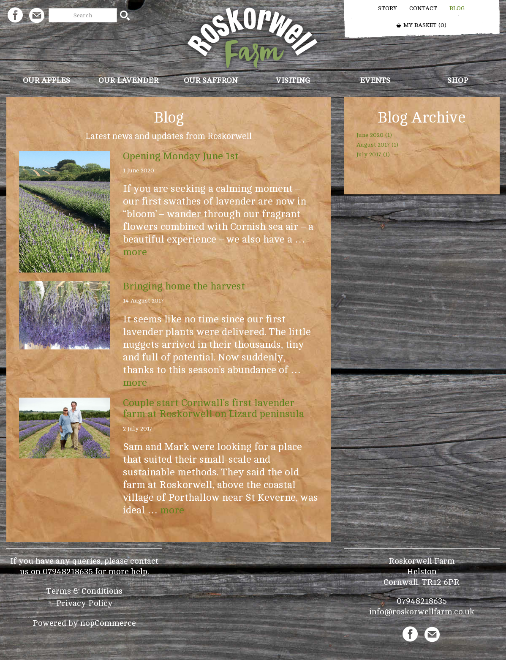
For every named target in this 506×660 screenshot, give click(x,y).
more (135, 252)
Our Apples (46, 80)
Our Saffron (211, 80)
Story (387, 8)
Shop (457, 80)
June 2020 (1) (374, 135)
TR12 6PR (441, 582)
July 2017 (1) (373, 154)
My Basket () (421, 25)
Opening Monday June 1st (181, 156)
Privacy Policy (84, 603)
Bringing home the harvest (184, 286)
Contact (423, 8)
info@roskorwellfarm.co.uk (421, 611)
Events (375, 80)
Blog (457, 8)
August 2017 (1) (377, 145)
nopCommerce (108, 623)
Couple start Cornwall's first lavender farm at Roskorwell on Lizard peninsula (213, 408)
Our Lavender (128, 80)
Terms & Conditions (84, 591)
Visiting (293, 80)
